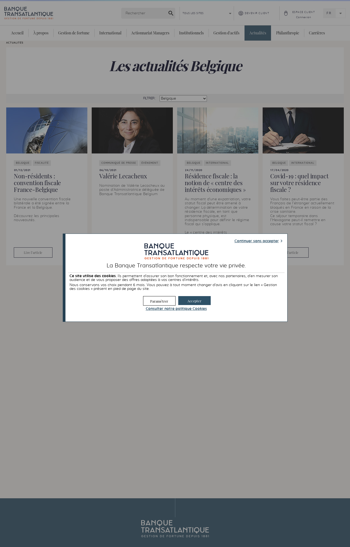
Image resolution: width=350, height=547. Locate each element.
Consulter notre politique (176, 309)
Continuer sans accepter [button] (257, 241)
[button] (194, 300)
